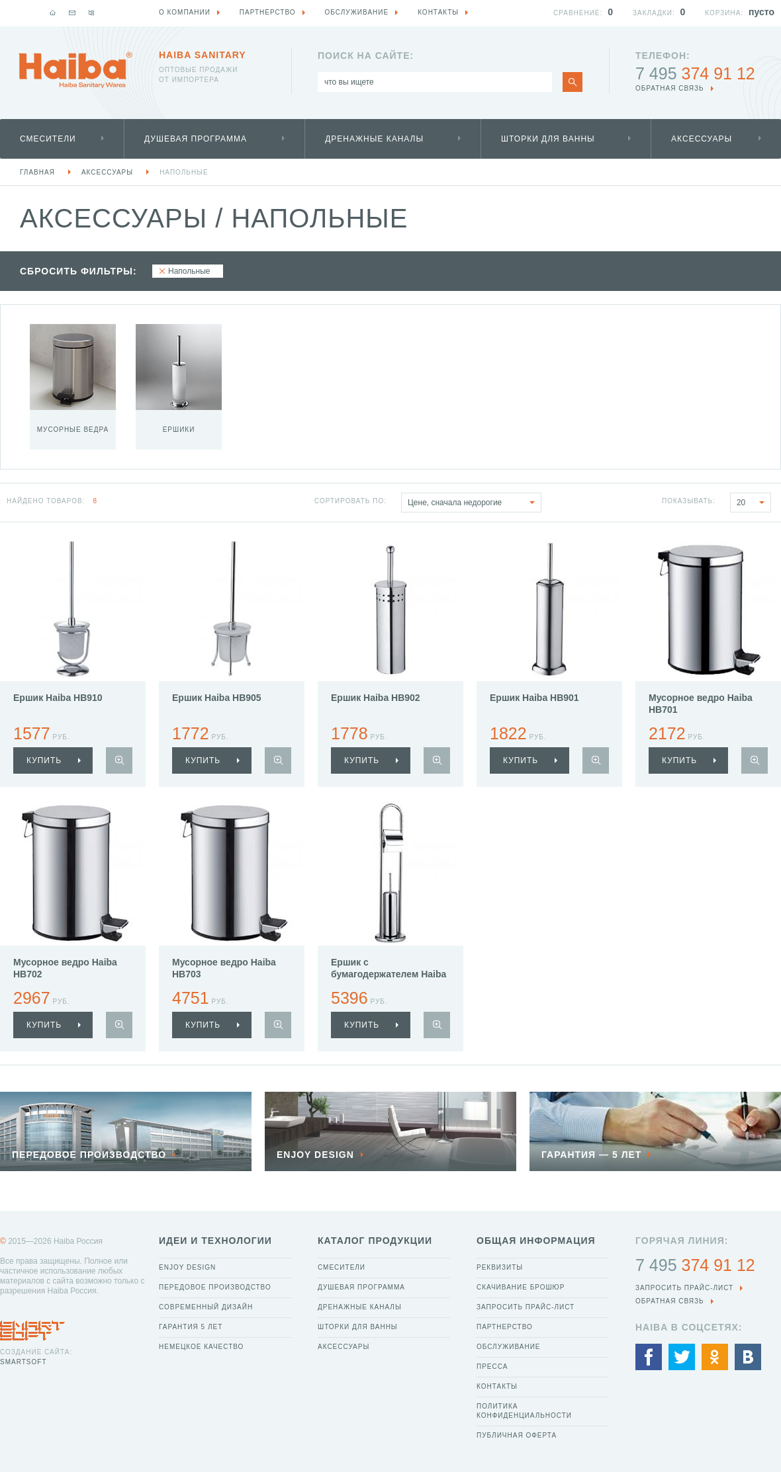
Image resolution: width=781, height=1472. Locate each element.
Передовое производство (215, 1287)
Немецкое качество (201, 1346)
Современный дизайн (206, 1307)
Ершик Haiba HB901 (534, 697)
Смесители (48, 138)
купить (44, 760)
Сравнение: (577, 13)
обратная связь (669, 88)
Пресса (492, 1366)
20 (753, 502)
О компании (184, 12)
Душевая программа (195, 138)
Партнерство (505, 1326)
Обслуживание (509, 1346)
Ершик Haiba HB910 (58, 697)
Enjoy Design (187, 1267)
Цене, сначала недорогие (474, 502)
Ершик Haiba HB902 (375, 697)
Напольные (184, 172)
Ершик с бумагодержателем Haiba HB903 (388, 974)
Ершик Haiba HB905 (216, 697)
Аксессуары (701, 138)
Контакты (497, 1386)
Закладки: (654, 13)
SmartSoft (23, 1362)
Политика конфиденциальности (524, 1411)
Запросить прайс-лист (525, 1307)
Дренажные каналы (374, 138)
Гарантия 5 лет (190, 1326)
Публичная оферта (517, 1435)
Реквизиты (500, 1267)
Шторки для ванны (548, 138)
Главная (37, 172)
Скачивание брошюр (521, 1287)
